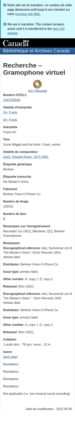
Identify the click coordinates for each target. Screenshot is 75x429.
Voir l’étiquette (37, 91)
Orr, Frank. (10, 112)
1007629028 (11, 100)
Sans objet (10, 357)
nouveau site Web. (28, 14)
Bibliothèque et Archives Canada (36, 50)
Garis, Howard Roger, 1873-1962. (26, 157)
